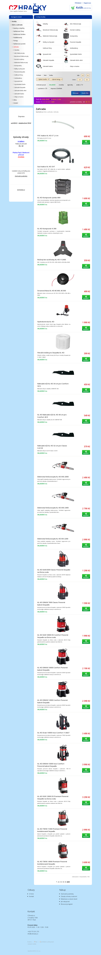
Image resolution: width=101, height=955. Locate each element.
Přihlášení (78, 3)
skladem (51, 85)
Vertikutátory (18, 78)
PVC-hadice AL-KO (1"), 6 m (47, 135)
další (52, 102)
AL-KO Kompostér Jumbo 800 (48, 197)
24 (84, 102)
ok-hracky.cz (21, 190)
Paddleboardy (17, 37)
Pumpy (15, 41)
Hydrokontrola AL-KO (45, 322)
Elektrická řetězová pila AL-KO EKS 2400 (53, 508)
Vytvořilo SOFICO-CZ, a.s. (34, 951)
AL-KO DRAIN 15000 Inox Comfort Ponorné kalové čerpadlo (50, 765)
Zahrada (16, 47)
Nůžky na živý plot (19, 69)
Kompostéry (18, 65)
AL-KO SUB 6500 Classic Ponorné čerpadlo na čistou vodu (53, 571)
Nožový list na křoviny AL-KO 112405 (51, 259)
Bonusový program (67, 904)
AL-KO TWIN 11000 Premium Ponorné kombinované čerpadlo (52, 830)
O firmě (31, 894)
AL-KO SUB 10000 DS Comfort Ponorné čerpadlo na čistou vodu (52, 636)
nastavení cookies (32, 944)
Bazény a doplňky (19, 28)
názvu (54, 99)
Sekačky (16, 50)
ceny (59, 99)
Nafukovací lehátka (19, 34)
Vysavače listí (18, 81)
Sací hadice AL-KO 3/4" (46, 166)
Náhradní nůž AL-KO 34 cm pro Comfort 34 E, (53, 385)
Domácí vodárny (19, 59)
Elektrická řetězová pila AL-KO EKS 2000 (53, 477)
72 (89, 102)
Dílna (15, 100)
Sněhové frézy (18, 75)
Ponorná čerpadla (19, 72)
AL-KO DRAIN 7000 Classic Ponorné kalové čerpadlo (51, 603)
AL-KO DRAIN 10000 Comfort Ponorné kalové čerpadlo (52, 668)
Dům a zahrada (17, 25)
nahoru (30, 942)
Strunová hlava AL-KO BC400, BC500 (51, 291)
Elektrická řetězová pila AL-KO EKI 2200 (52, 539)
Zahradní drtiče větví (20, 90)
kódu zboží (46, 99)
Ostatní (15, 103)
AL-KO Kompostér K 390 (46, 228)
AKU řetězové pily (19, 53)
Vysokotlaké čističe (19, 84)
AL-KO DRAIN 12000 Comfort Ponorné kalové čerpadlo (52, 701)
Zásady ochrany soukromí (69, 896)
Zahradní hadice (19, 94)
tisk (36, 942)
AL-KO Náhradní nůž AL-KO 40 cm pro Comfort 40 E (52, 416)
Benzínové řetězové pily (21, 56)
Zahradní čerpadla (19, 87)
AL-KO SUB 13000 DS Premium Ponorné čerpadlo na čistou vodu (52, 797)
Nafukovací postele (19, 44)
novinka (60, 85)
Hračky (14, 21)
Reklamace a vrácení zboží (69, 899)
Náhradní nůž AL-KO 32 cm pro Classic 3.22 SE (52, 447)
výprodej (69, 85)
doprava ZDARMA (55, 88)
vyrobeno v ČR (41, 88)
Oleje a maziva (18, 97)
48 (86, 102)
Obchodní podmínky (21, 176)
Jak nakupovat (65, 901)
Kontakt (31, 896)
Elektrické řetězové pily (21, 62)
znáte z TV (79, 85)
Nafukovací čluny (18, 31)
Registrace (87, 3)
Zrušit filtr (85, 93)
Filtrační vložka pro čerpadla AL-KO (50, 353)
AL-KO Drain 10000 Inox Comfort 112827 (53, 733)
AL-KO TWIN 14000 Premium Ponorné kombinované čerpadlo (52, 862)
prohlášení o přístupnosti (47, 942)
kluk (44, 75)
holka (50, 75)
